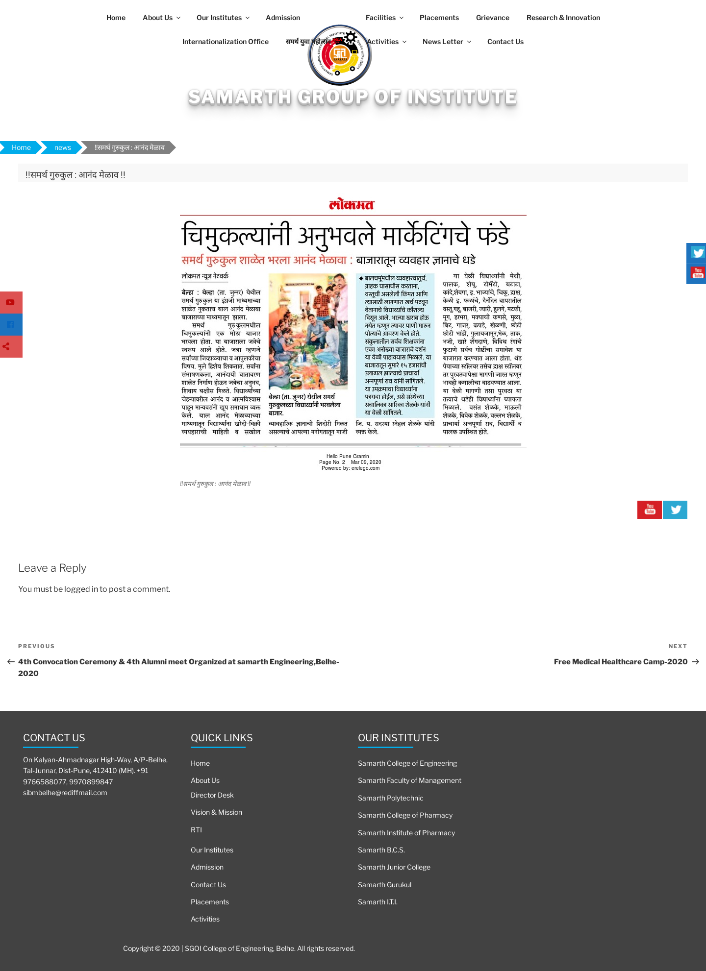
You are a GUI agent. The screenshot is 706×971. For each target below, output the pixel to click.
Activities (387, 41)
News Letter (448, 41)
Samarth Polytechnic (391, 798)
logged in (81, 589)
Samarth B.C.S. (381, 850)
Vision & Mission (216, 812)
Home (116, 17)
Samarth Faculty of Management (409, 780)
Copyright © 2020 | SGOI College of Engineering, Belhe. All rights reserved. (239, 948)
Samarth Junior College (394, 867)
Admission (283, 17)
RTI (196, 829)
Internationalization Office (225, 41)
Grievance (492, 17)
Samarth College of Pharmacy (405, 815)
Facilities (385, 17)
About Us (162, 17)
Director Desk (212, 795)
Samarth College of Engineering (407, 763)
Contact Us (505, 41)
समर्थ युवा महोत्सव (319, 40)
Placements (439, 17)
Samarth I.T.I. (378, 902)
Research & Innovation (563, 17)
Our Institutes (224, 17)
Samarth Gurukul (384, 884)
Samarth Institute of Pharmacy (406, 832)
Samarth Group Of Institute (353, 96)
